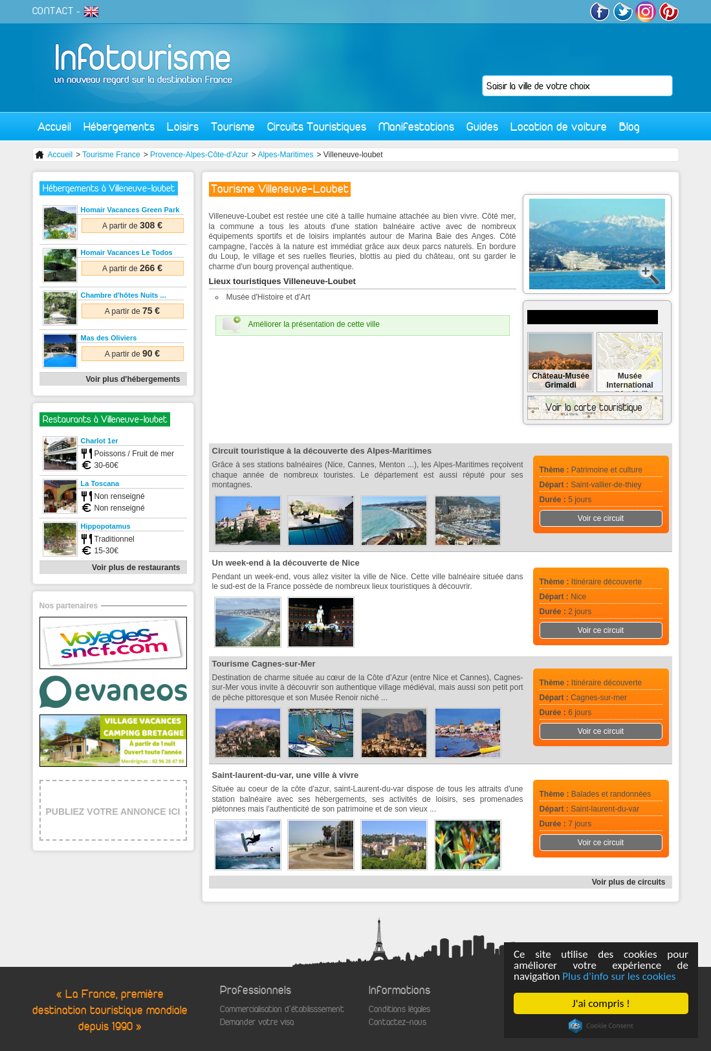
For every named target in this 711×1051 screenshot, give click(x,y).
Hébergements (119, 126)
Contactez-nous (397, 1022)
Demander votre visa (257, 1022)
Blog (629, 126)
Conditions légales (399, 1009)
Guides (482, 126)
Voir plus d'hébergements (133, 379)
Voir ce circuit (601, 518)
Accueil (54, 126)
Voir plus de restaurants (136, 567)
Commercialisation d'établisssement (282, 1009)
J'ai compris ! (601, 1003)
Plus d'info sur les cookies (619, 976)
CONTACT (53, 11)
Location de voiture (558, 126)
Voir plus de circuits (629, 882)
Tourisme (233, 126)
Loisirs (183, 126)
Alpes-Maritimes (285, 154)
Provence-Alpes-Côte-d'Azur (199, 154)
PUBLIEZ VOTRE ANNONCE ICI (113, 811)
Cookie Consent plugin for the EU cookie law (601, 1026)
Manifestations (416, 126)
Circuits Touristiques (316, 126)
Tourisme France (111, 154)
